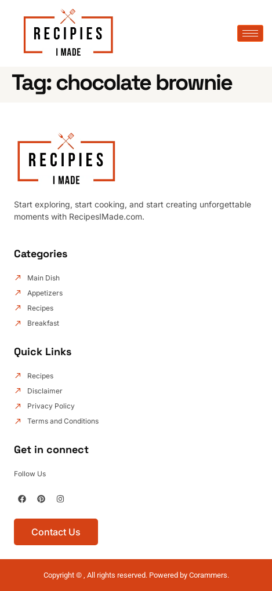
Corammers (208, 575)
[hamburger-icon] (250, 33)
